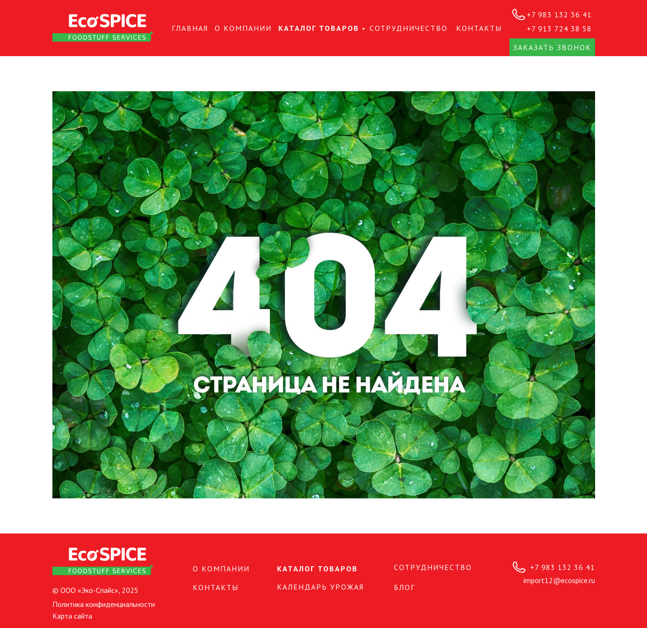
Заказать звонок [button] (552, 47)
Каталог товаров (318, 28)
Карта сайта (72, 616)
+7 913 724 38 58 (559, 28)
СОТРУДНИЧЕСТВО (409, 28)
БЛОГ (404, 587)
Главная (190, 28)
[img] (102, 28)
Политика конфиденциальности (103, 604)
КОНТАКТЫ (479, 28)
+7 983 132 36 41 (559, 14)
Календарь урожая (320, 586)
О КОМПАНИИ (243, 28)
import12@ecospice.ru (559, 580)
